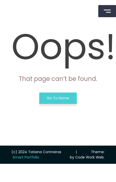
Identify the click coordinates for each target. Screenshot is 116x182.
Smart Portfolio (26, 157)
